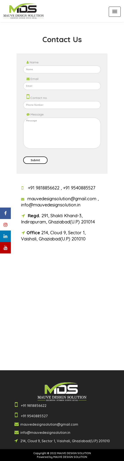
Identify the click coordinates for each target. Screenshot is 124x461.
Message (35, 114)
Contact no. (37, 96)
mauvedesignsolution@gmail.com (62, 198)
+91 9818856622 (44, 188)
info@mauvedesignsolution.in (50, 205)
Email (32, 79)
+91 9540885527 (79, 188)
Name (32, 62)
